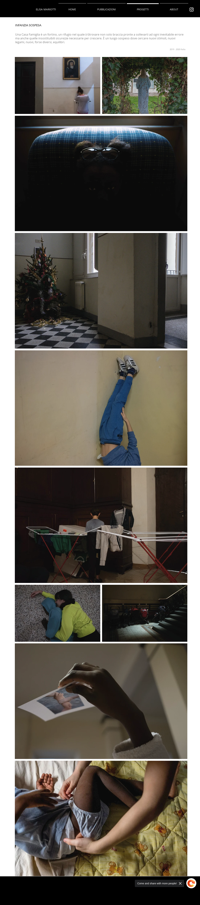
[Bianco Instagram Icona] (191, 9)
